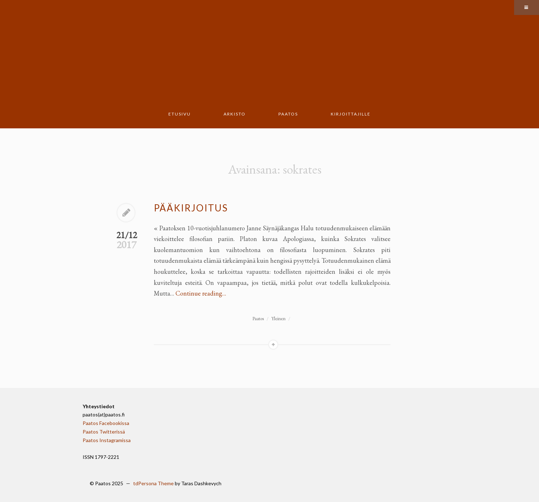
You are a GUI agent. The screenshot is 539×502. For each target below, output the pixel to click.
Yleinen (278, 319)
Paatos (288, 114)
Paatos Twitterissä (104, 432)
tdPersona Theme (153, 483)
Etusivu (179, 114)
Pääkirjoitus (191, 208)
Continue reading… (201, 293)
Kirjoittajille (351, 114)
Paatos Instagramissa (107, 440)
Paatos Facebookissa (106, 423)
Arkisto (235, 114)
